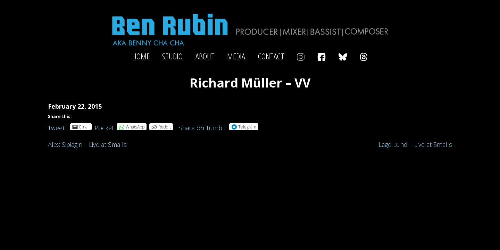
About (205, 56)
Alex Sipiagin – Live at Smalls (87, 144)
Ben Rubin (250, 28)
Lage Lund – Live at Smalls (415, 144)
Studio (172, 56)
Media (236, 56)
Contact (271, 56)
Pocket (104, 128)
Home (141, 56)
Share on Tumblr (202, 127)
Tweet (56, 127)
